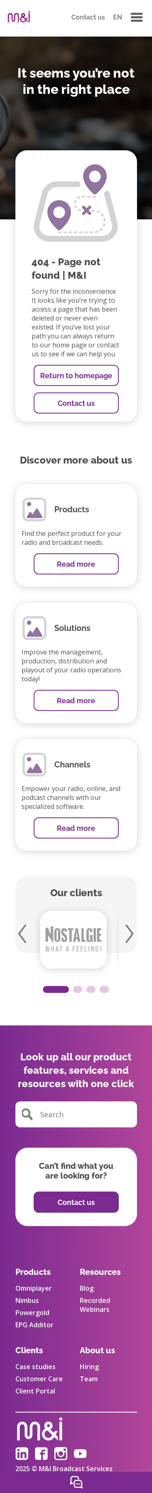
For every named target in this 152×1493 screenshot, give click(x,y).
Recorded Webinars (95, 1305)
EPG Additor (34, 1324)
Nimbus (27, 1300)
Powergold (32, 1312)
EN (117, 17)
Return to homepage (76, 375)
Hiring (89, 1366)
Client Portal (35, 1391)
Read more (76, 564)
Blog (87, 1288)
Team (89, 1378)
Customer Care (39, 1378)
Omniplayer (33, 1288)
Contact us (88, 17)
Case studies (35, 1366)
